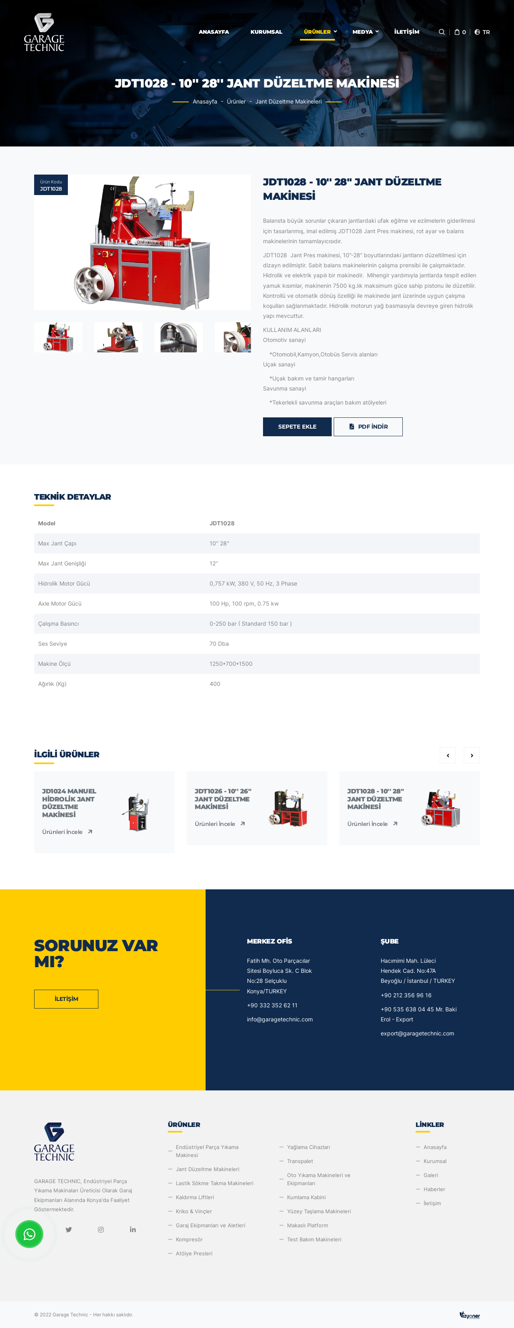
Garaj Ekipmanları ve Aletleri (210, 1225)
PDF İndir (368, 426)
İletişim (406, 31)
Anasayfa (214, 31)
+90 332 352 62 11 (272, 1005)
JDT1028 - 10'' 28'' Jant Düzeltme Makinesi (375, 799)
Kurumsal (266, 31)
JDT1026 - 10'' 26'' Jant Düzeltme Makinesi (223, 799)
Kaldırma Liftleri (195, 1197)
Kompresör (189, 1239)
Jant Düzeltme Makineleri (288, 101)
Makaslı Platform (307, 1225)
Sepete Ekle (297, 426)
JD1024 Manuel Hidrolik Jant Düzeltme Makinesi (69, 803)
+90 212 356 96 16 (406, 995)
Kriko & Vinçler (194, 1211)
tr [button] (482, 32)
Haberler (434, 1189)
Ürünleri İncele (68, 832)
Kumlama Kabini (306, 1197)
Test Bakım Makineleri (314, 1239)
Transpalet (300, 1161)
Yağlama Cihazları (308, 1147)
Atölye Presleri (194, 1253)
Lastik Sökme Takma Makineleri (214, 1183)
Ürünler (317, 31)
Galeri (431, 1175)
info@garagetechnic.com (280, 1019)
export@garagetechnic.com (417, 1033)
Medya (363, 31)
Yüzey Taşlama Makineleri (319, 1211)
